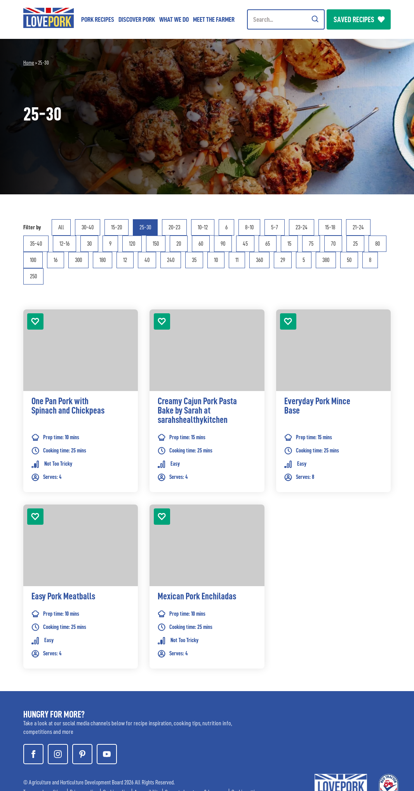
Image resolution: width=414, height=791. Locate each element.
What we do (174, 19)
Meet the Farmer (214, 19)
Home (28, 62)
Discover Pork (136, 19)
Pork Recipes (97, 19)
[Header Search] (286, 19)
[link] (80, 412)
